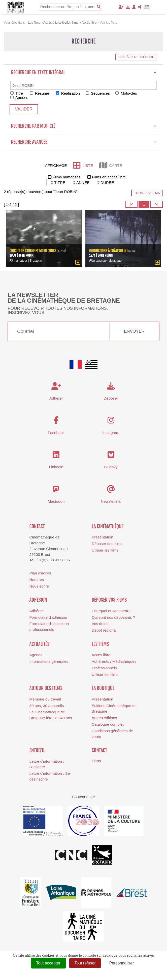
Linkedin (56, 467)
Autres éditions (104, 718)
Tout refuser (84, 963)
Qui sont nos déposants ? (113, 617)
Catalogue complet (108, 724)
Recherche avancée (83, 142)
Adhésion (38, 600)
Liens (96, 761)
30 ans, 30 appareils (46, 706)
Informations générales (49, 661)
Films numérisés (67, 177)
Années (19, 98)
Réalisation (68, 93)
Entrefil (37, 751)
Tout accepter (48, 963)
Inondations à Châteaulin (108, 250)
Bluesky (110, 467)
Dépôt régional (104, 630)
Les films (100, 644)
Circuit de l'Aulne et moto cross (33, 250)
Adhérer (36, 611)
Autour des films (45, 688)
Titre (16, 93)
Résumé (40, 93)
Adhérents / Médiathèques (114, 661)
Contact (37, 526)
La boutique (103, 688)
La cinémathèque (107, 526)
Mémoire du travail (45, 699)
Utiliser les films (105, 550)
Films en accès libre (109, 177)
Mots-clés (127, 93)
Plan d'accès (40, 573)
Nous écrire (39, 586)
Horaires (36, 579)
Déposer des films (107, 544)
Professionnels (104, 668)
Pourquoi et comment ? (111, 611)
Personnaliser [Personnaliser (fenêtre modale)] (121, 963)
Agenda (36, 655)
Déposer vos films (109, 600)
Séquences (98, 93)
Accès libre (101, 655)
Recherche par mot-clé (83, 126)
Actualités (39, 644)
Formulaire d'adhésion (48, 617)
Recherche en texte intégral (83, 72)
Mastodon (56, 501)
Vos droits (100, 624)
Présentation (102, 537)
